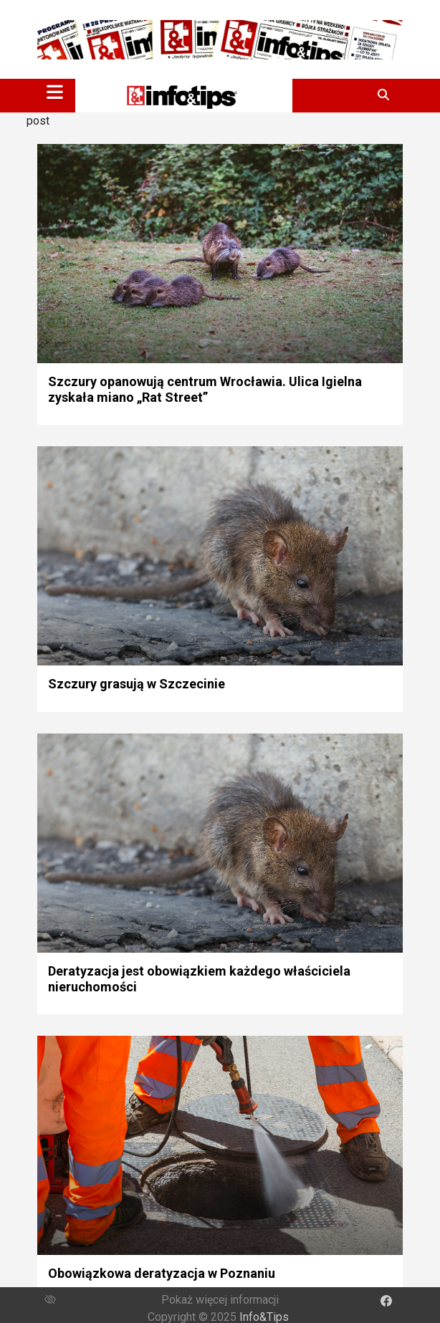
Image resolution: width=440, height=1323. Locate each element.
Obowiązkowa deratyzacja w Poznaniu (161, 1273)
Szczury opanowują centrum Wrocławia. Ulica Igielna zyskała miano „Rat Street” (205, 389)
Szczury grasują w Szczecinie (136, 683)
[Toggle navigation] (54, 92)
